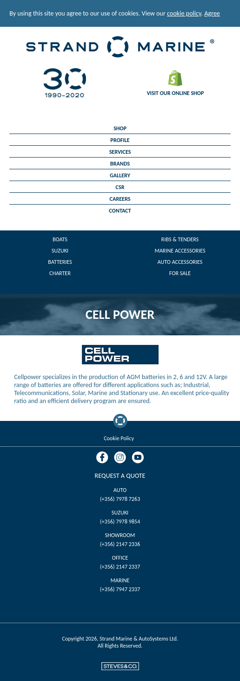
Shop (120, 128)
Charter (59, 273)
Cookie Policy (119, 438)
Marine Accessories (180, 250)
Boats (60, 239)
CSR (120, 187)
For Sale (180, 273)
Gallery (120, 175)
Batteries (60, 262)
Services (120, 152)
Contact (120, 210)
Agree (212, 13)
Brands (120, 163)
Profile (120, 140)
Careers (119, 199)
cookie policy (184, 13)
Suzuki (60, 250)
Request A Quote (120, 476)
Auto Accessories (179, 262)
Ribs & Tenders (180, 239)
